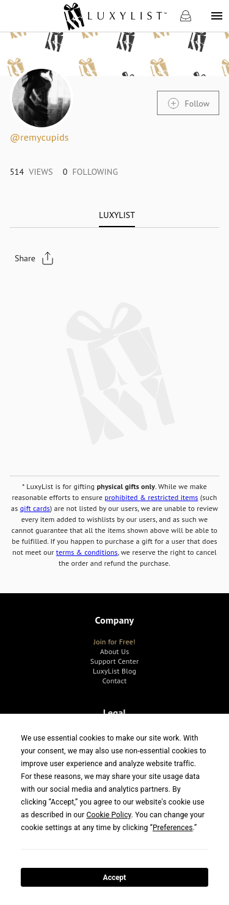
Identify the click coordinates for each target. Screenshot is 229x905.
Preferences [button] (173, 827)
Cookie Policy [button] (108, 815)
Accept (114, 877)
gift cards (35, 508)
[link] (114, 15)
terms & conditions (87, 552)
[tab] (117, 215)
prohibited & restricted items (151, 497)
